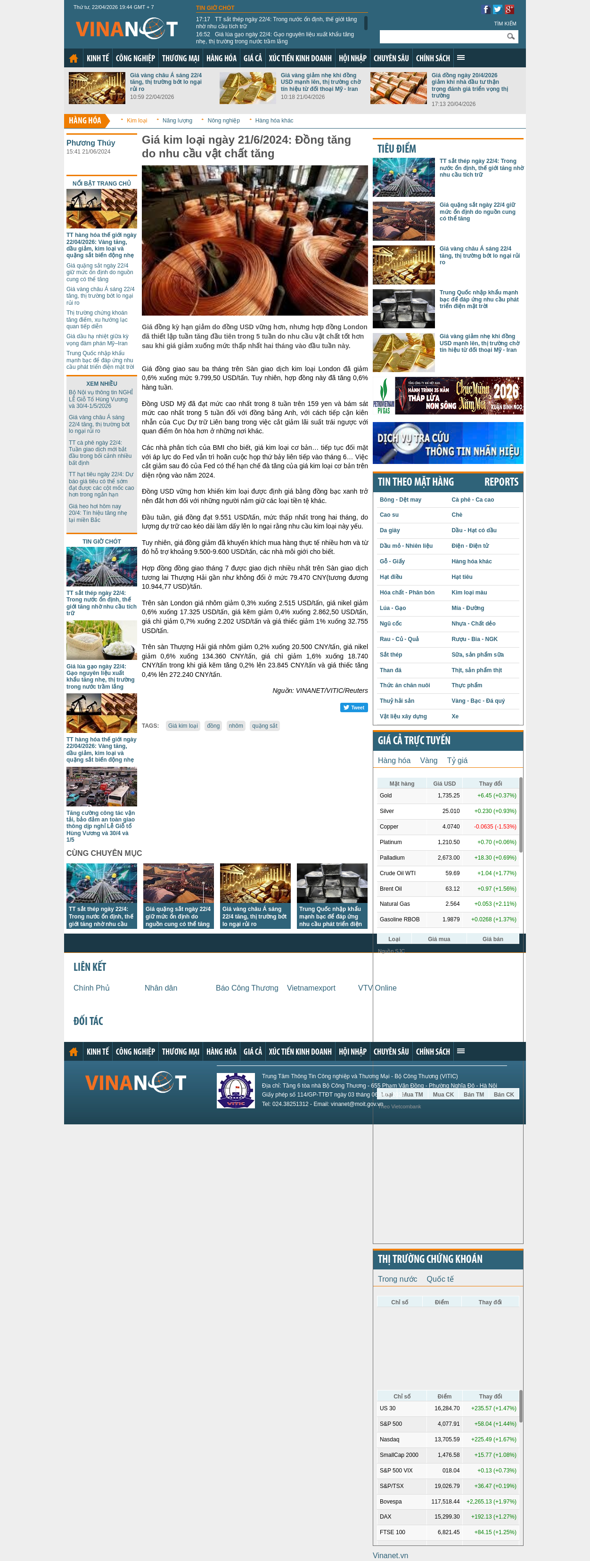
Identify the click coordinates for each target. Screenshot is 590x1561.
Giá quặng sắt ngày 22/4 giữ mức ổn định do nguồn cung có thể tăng (99, 272)
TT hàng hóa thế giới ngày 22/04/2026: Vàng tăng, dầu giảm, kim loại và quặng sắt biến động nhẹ (101, 245)
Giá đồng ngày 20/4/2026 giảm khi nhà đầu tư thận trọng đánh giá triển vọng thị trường (470, 85)
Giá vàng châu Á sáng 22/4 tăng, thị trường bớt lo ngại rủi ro (166, 82)
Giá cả (253, 59)
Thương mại (180, 59)
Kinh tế (98, 59)
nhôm (236, 726)
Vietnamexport (311, 988)
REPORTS (501, 482)
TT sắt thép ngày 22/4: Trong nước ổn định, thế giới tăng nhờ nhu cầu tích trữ (276, 22)
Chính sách (433, 59)
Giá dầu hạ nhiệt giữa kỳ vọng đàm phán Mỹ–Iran (97, 339)
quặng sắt (264, 726)
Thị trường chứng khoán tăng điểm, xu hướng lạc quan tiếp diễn (97, 319)
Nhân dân (161, 988)
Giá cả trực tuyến (414, 741)
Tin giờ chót (215, 8)
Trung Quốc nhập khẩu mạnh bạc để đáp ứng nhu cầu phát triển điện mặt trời (100, 360)
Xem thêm (461, 57)
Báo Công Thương (247, 988)
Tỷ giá (457, 760)
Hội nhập (353, 59)
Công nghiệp (135, 59)
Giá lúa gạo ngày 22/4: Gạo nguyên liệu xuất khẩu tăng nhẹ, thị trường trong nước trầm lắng (275, 37)
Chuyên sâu (391, 59)
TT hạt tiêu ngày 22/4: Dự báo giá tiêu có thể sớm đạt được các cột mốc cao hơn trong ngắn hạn (101, 484)
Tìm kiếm (505, 23)
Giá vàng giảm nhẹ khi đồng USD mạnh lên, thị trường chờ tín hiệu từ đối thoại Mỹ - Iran (321, 82)
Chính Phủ (92, 988)
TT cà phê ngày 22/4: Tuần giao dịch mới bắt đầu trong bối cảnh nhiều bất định (100, 452)
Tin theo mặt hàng (416, 482)
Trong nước (398, 1279)
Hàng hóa (221, 59)
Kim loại (137, 120)
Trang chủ (73, 58)
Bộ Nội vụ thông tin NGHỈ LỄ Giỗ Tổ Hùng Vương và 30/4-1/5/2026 (101, 399)
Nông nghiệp (224, 120)
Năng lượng (177, 120)
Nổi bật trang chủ (102, 183)
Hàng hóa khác (274, 120)
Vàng (428, 760)
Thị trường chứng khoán (430, 1260)
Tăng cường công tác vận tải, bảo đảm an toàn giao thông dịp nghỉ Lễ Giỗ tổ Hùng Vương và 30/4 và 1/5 (100, 827)
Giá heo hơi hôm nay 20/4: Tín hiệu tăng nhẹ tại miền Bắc (98, 513)
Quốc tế (440, 1279)
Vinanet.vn (390, 1556)
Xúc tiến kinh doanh (300, 59)
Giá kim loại (183, 726)
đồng (213, 726)
